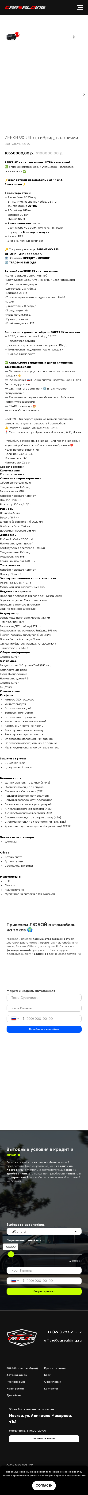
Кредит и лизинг (55, 1368)
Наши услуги (15, 1388)
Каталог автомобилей (22, 1368)
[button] (13, 36)
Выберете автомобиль (26, 1225)
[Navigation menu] (80, 7)
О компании (52, 1381)
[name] (44, 1008)
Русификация (16, 1381)
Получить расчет (44, 1291)
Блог (47, 1375)
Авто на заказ (17, 1375)
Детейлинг (14, 1395)
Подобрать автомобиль (44, 1029)
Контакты (51, 1388)
